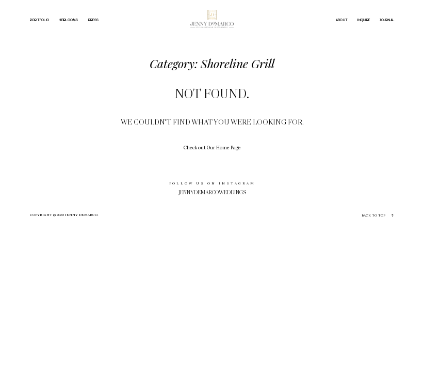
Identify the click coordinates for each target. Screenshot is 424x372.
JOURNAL (387, 20)
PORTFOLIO (39, 20)
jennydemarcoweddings (212, 192)
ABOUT (342, 20)
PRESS (93, 20)
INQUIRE (363, 20)
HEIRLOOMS (68, 20)
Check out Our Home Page (212, 147)
